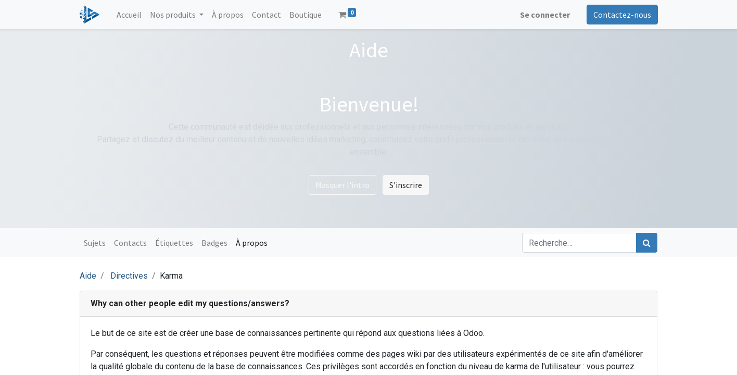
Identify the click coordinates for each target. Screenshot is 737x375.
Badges (214, 243)
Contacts (130, 243)
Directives (129, 276)
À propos (252, 243)
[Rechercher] (646, 243)
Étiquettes (174, 243)
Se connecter (544, 14)
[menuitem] (129, 14)
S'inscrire (405, 185)
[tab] (368, 304)
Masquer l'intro (342, 185)
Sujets (95, 243)
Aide (88, 276)
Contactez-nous (622, 14)
